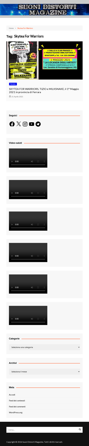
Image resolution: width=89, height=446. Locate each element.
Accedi (12, 394)
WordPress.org (15, 412)
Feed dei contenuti (17, 400)
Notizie (13, 84)
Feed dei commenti (17, 406)
